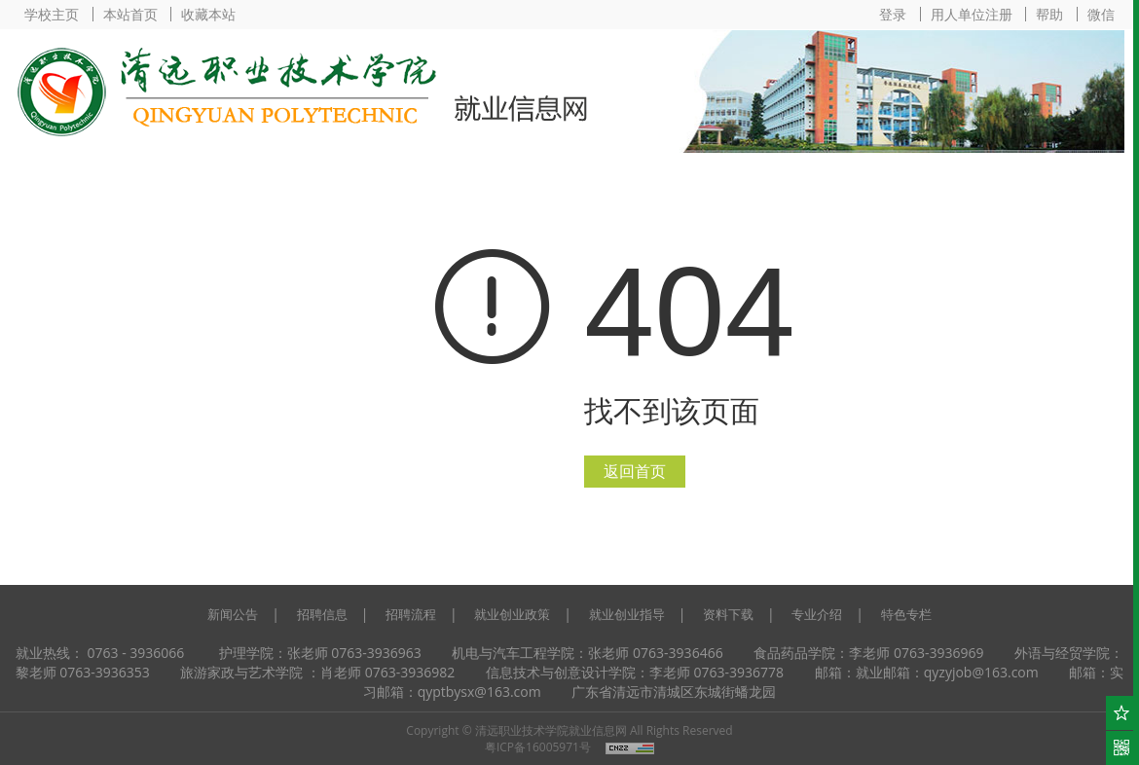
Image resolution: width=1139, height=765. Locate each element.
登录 (892, 14)
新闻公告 (232, 614)
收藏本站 (208, 14)
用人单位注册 (971, 14)
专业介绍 (816, 614)
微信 (1101, 14)
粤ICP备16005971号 (538, 747)
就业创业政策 (512, 614)
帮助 (1049, 14)
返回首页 (635, 471)
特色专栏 (906, 614)
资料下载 (728, 614)
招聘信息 (322, 614)
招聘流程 (411, 614)
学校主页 (51, 14)
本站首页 (130, 14)
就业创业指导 (627, 614)
